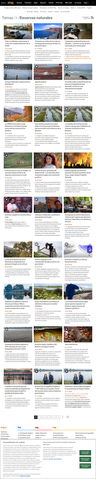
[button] (62, 417)
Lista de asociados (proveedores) (52, 459)
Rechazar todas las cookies (85, 459)
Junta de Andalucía (79, 394)
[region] (48, 459)
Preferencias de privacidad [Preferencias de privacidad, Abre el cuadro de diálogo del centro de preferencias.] (85, 465)
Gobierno (69, 394)
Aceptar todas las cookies (85, 452)
